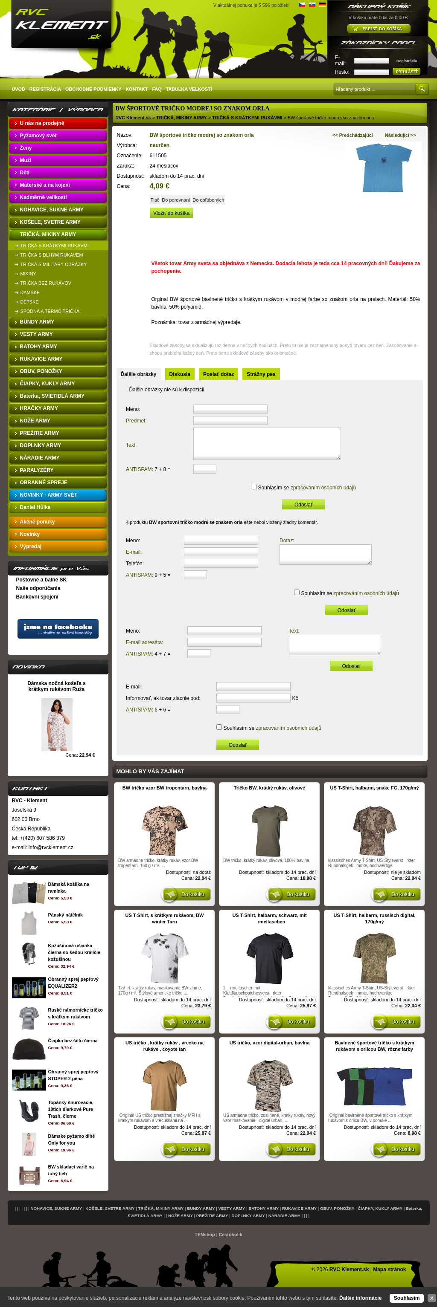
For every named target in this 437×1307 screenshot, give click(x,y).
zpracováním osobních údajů (320, 494)
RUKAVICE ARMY (299, 1208)
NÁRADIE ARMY (284, 1215)
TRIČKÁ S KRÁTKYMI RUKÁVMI (247, 117)
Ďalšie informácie (360, 1298)
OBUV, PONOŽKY (337, 1208)
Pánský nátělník (65, 914)
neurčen (160, 145)
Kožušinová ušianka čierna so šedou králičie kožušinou (74, 952)
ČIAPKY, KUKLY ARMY (380, 1208)
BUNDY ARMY (201, 1208)
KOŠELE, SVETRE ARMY (109, 1208)
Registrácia (406, 61)
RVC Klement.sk (133, 117)
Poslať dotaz (218, 374)
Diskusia (179, 374)
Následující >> (400, 135)
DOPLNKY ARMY (248, 1215)
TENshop (205, 1234)
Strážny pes (261, 374)
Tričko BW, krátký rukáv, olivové (269, 798)
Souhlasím (407, 1298)
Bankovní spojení (37, 597)
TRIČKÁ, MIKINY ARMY (181, 117)
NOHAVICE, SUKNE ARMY (56, 1208)
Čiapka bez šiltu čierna (72, 1040)
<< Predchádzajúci (352, 135)
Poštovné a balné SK (41, 580)
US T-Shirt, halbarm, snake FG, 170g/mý (374, 798)
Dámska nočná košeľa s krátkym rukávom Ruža (56, 686)
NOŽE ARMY (180, 1215)
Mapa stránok (389, 1269)
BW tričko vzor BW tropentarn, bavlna (164, 798)
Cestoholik (230, 1234)
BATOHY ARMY (263, 1208)
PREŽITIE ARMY (212, 1215)
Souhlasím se (304, 494)
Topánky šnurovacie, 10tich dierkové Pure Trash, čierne (70, 1109)
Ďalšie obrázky (139, 374)
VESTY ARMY (231, 1208)
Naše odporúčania (38, 588)
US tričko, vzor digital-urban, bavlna (270, 1053)
